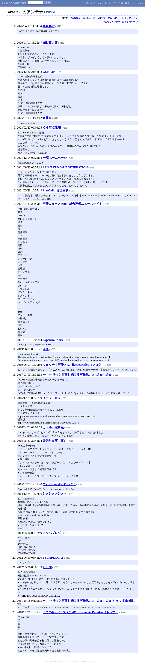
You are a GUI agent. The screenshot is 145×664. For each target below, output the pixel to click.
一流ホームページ (55, 157)
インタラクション (129, 18)
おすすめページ (130, 21)
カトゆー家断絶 (53, 427)
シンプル (102, 2)
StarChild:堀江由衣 (55, 190)
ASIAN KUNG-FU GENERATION (65, 167)
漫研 (46, 349)
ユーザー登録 (115, 2)
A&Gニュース (78, 18)
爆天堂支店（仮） (55, 440)
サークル (107, 18)
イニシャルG (51, 398)
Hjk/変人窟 (50, 42)
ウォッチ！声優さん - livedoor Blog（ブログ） (73, 364)
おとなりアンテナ (111, 21)
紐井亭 (47, 118)
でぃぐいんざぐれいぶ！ (59, 484)
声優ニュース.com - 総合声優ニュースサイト (72, 203)
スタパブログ (52, 532)
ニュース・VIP (94, 18)
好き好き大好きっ (55, 493)
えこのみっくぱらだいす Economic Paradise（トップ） (80, 612)
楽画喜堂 (49, 26)
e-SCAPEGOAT (53, 557)
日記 (116, 18)
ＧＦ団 (47, 567)
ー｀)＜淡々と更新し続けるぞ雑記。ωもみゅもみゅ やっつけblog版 (88, 600)
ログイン (130, 2)
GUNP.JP (49, 71)
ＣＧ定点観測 (52, 127)
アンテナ (90, 2)
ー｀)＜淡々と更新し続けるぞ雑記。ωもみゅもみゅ (77, 374)
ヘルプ (140, 2)
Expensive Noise (53, 340)
